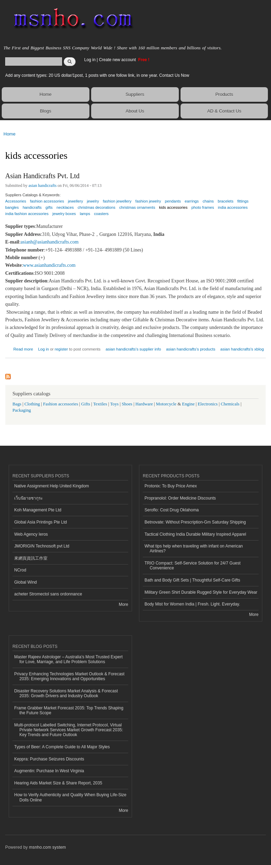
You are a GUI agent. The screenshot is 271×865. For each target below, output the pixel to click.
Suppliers (134, 94)
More (123, 604)
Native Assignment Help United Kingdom (51, 486)
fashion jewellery (117, 201)
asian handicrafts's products (190, 349)
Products (224, 94)
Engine (188, 404)
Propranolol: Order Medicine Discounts (180, 498)
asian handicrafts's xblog (242, 349)
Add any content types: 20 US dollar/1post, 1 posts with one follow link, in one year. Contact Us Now (97, 75)
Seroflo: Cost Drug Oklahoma (172, 510)
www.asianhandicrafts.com (49, 265)
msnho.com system (47, 847)
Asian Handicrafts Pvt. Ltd (42, 176)
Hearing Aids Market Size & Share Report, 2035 (58, 783)
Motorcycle (166, 404)
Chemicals (231, 404)
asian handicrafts (42, 185)
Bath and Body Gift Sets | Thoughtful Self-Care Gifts (192, 580)
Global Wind (25, 582)
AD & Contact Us (224, 111)
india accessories (233, 207)
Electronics (208, 404)
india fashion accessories (27, 214)
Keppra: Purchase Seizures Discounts (49, 759)
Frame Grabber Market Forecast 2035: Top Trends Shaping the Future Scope (68, 710)
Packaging (21, 410)
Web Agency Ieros (31, 534)
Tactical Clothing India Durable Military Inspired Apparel (195, 534)
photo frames (202, 207)
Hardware (144, 404)
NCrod (20, 570)
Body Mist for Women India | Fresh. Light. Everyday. (192, 604)
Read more (23, 348)
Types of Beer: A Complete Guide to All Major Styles (62, 746)
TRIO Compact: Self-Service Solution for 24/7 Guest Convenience (193, 565)
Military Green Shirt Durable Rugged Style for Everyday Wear (201, 592)
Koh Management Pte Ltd (37, 510)
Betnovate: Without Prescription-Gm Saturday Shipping (195, 522)
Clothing (32, 404)
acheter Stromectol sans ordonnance (48, 594)
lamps (85, 214)
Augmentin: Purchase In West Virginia (49, 770)
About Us (135, 111)
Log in (90, 59)
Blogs (45, 111)
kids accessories (173, 207)
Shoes (127, 404)
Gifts (85, 404)
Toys (114, 404)
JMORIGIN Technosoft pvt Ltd (41, 546)
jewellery (75, 201)
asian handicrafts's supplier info (133, 349)
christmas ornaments (137, 207)
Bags (16, 404)
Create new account (118, 59)
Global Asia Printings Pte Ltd (40, 522)
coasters (101, 214)
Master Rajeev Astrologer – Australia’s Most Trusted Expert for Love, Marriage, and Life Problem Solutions (68, 659)
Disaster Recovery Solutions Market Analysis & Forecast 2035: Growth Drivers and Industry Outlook (66, 693)
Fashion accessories (60, 404)
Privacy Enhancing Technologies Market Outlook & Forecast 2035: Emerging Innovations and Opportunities (69, 676)
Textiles (100, 404)
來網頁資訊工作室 (30, 558)
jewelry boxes (64, 214)
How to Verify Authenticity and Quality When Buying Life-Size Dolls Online (70, 797)
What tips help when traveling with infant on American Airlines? (194, 548)
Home (46, 94)
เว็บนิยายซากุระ (28, 498)
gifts (49, 207)
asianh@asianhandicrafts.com (49, 242)
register (61, 349)
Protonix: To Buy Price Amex (171, 486)
